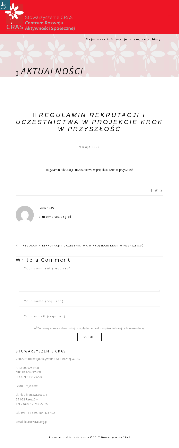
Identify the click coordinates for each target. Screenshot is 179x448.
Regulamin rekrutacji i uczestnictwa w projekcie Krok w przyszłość (89, 122)
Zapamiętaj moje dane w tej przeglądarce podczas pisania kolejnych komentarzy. (91, 328)
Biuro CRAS (46, 208)
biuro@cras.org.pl (55, 217)
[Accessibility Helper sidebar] (5, 5)
